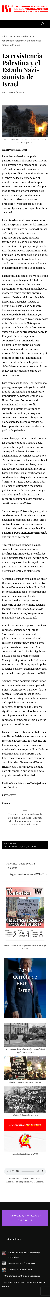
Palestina (31, 847)
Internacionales (12, 847)
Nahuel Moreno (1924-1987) (21, 1263)
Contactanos (14, 1239)
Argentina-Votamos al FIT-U (26, 874)
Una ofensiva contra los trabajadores (22, 1276)
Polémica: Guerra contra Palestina (20, 865)
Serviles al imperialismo (20, 1269)
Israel (23, 847)
